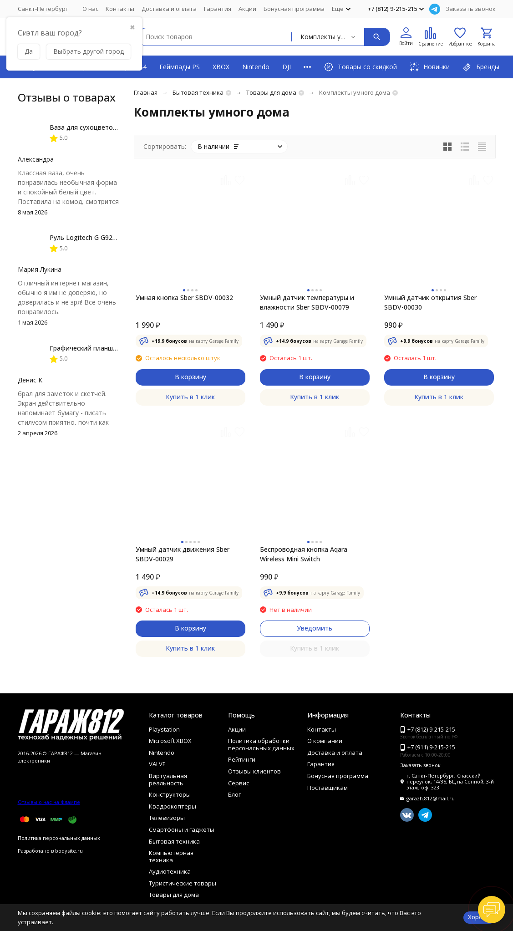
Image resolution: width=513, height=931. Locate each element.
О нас (90, 9)
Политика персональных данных (59, 837)
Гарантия (217, 9)
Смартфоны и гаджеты (181, 829)
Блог (234, 794)
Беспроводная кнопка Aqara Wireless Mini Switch (303, 554)
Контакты (120, 9)
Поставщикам (327, 787)
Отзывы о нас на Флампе (49, 802)
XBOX (221, 66)
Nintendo (255, 66)
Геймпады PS (179, 66)
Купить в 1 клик (190, 396)
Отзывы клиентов (254, 771)
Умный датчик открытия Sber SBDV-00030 (430, 302)
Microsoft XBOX (170, 741)
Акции (247, 9)
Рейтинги (241, 759)
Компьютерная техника (171, 856)
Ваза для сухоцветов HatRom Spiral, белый (117, 127)
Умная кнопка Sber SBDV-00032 (184, 297)
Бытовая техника (198, 92)
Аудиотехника (170, 871)
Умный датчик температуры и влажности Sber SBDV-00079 (307, 302)
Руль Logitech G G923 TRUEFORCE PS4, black (118, 237)
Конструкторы (170, 794)
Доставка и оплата (169, 9)
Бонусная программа (294, 9)
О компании (324, 741)
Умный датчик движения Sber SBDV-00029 (182, 554)
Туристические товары (182, 883)
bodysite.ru (69, 850)
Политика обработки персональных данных (261, 744)
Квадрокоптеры (172, 806)
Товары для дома (271, 92)
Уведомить (314, 628)
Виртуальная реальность (168, 779)
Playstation (164, 729)
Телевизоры (167, 818)
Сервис (238, 783)
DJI (286, 66)
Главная (145, 92)
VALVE (157, 764)
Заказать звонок (471, 9)
